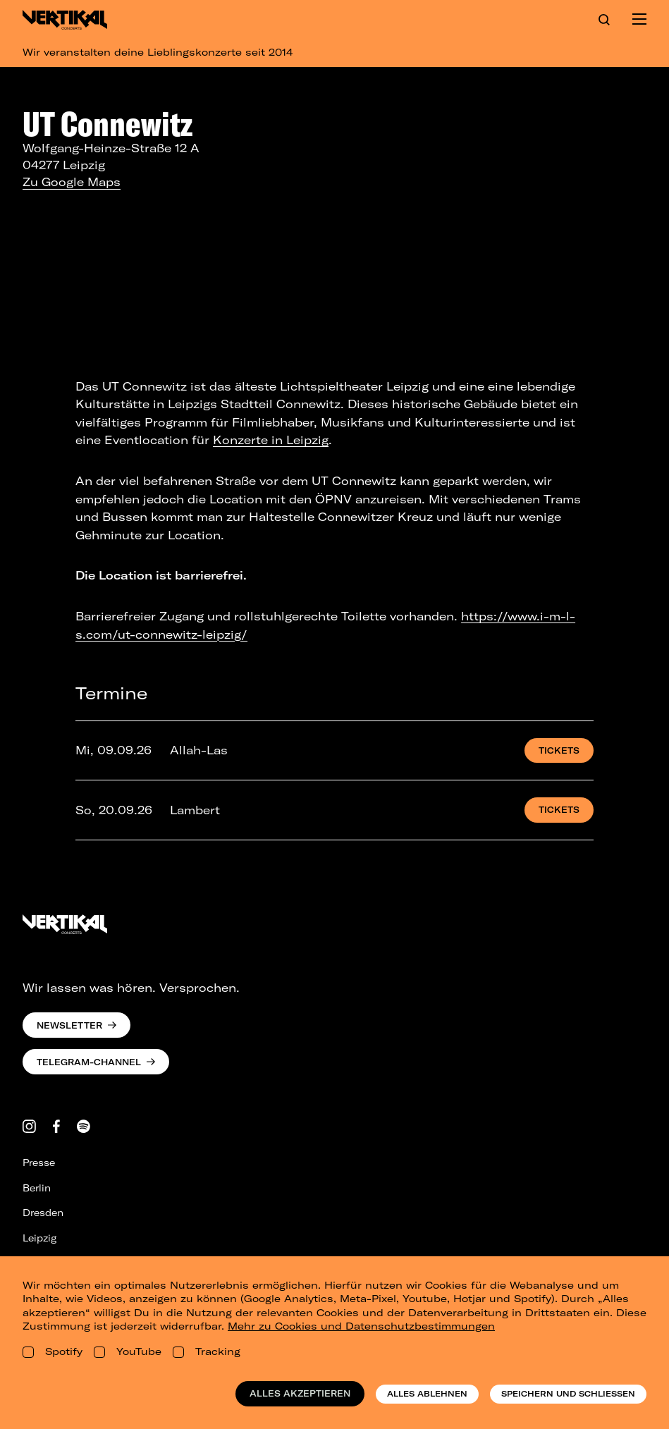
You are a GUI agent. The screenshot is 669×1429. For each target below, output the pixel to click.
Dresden (43, 1212)
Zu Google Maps (72, 182)
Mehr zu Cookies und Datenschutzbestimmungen (361, 1326)
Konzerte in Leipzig (271, 440)
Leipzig (39, 1238)
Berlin (37, 1188)
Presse (39, 1162)
